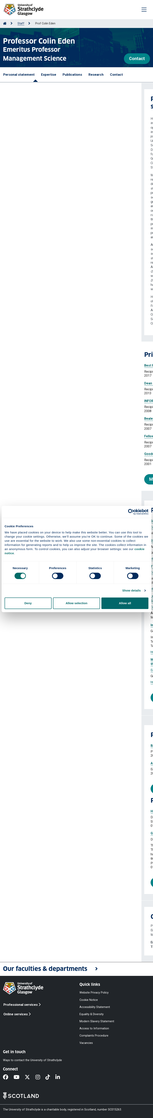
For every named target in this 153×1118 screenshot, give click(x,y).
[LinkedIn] (60, 1077)
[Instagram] (40, 1077)
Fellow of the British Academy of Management (38, 436)
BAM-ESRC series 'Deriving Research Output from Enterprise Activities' (63, 746)
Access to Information (94, 1028)
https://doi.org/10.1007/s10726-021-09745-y (41, 682)
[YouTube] (19, 1077)
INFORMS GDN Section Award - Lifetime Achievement (43, 401)
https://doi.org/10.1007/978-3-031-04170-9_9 (42, 652)
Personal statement (19, 75)
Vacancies (86, 1042)
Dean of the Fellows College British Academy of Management (49, 383)
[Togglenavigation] (144, 9)
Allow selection (76, 603)
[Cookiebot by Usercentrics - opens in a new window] (131, 512)
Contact (137, 58)
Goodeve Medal (14, 454)
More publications (31, 697)
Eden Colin (41, 631)
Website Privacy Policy (94, 992)
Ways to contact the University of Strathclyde (32, 1060)
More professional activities (41, 788)
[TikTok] (50, 1077)
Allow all (125, 603)
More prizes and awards (31, 479)
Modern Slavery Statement (96, 1021)
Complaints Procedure (93, 1035)
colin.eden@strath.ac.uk (35, 942)
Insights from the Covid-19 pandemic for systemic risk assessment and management (73, 625)
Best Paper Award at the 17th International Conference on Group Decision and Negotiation (71, 365)
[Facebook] (8, 1077)
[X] (30, 1077)
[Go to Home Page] (5, 23)
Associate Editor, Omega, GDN (32, 763)
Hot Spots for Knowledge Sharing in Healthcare (44, 811)
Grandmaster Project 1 (26, 833)
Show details (131, 590)
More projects (28, 882)
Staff (21, 23)
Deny (28, 603)
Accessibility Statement (94, 1007)
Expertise (48, 75)
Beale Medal (12, 418)
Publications (72, 75)
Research (96, 75)
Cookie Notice (88, 999)
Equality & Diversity (91, 1014)
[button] (76, 969)
